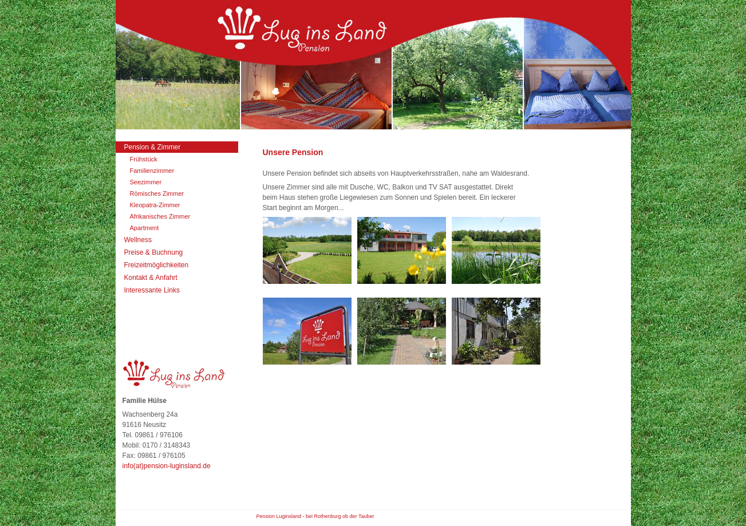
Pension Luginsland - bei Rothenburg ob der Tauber (315, 516)
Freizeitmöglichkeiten (156, 265)
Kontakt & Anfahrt (150, 278)
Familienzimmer (152, 170)
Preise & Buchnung (153, 252)
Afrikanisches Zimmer (160, 216)
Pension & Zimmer (152, 147)
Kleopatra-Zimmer (155, 204)
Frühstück (143, 159)
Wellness (138, 240)
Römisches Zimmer (157, 193)
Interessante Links (152, 290)
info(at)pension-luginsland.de (167, 466)
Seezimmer (146, 182)
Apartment (144, 227)
